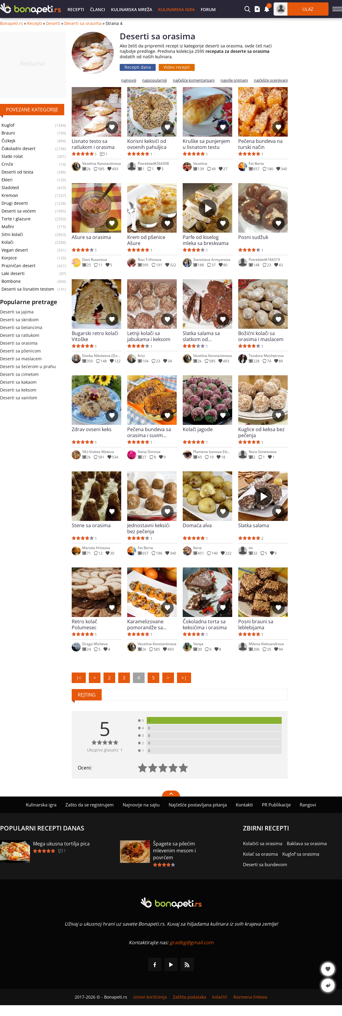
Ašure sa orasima (91, 237)
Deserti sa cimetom (19, 374)
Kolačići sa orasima (262, 843)
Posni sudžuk (253, 237)
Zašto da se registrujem (89, 805)
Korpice (9, 258)
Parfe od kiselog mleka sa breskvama (206, 240)
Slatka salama (253, 525)
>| (184, 678)
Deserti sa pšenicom (20, 351)
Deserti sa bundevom (265, 864)
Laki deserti (13, 273)
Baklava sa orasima (307, 843)
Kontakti (244, 805)
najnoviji (128, 80)
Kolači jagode (198, 429)
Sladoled (10, 187)
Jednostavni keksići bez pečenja (148, 528)
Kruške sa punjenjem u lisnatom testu (206, 144)
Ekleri (7, 179)
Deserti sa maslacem (21, 358)
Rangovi (308, 805)
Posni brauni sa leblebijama (255, 624)
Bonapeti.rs (11, 23)
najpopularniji (154, 80)
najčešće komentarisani (193, 80)
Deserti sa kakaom (18, 382)
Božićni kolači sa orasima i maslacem (261, 336)
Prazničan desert (18, 265)
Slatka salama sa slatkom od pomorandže (201, 336)
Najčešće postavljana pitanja (198, 805)
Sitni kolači (12, 234)
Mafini (8, 226)
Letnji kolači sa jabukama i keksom (148, 336)
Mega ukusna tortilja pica (61, 843)
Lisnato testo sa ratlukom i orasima (93, 144)
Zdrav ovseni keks (92, 429)
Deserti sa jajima (17, 312)
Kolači (8, 242)
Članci (97, 9)
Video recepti (177, 67)
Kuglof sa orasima (300, 854)
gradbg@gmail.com (192, 942)
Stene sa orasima (91, 525)
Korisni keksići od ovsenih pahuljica (146, 144)
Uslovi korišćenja (150, 997)
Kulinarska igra (176, 9)
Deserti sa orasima (83, 23)
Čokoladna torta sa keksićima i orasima (205, 624)
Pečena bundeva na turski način (260, 144)
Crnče (7, 164)
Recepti (76, 9)
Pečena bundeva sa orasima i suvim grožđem (149, 432)
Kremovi (10, 195)
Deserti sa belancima (21, 327)
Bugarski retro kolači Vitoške (95, 336)
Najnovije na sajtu (141, 805)
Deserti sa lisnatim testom (28, 289)
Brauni (8, 133)
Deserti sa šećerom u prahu (28, 366)
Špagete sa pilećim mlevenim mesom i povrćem (174, 850)
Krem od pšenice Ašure (146, 240)
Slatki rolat (12, 156)
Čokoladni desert (18, 148)
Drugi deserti (15, 203)
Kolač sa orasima (260, 854)
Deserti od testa (17, 172)
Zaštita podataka (189, 997)
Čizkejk (8, 140)
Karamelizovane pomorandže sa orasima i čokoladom (151, 624)
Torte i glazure (16, 218)
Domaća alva (197, 525)
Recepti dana (137, 67)
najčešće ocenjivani (271, 80)
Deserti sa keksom (18, 390)
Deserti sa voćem (19, 211)
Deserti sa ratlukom (19, 335)
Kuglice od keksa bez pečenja (261, 432)
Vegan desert (15, 250)
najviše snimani (234, 80)
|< (78, 678)
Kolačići (219, 997)
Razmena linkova (250, 997)
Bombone (11, 281)
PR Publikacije (276, 805)
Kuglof (8, 125)
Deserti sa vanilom (18, 398)
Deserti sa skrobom (19, 319)
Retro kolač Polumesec (84, 624)
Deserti (53, 23)
